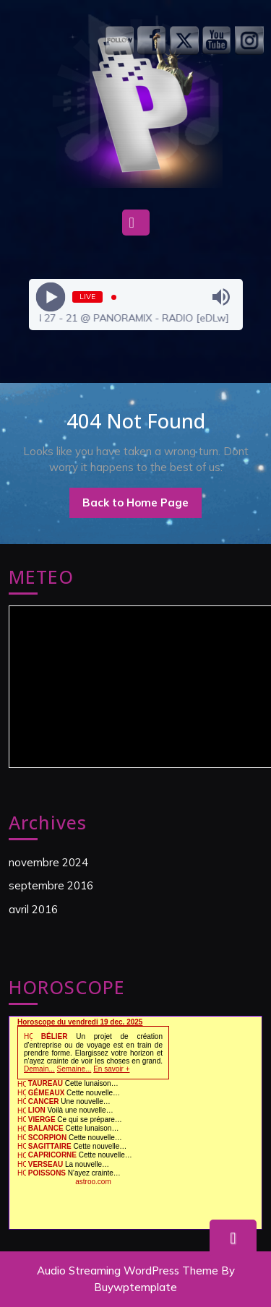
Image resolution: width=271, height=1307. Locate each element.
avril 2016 (33, 909)
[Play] (50, 297)
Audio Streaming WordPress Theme (127, 1270)
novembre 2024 (48, 862)
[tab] (136, 226)
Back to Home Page (142, 506)
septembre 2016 (51, 885)
